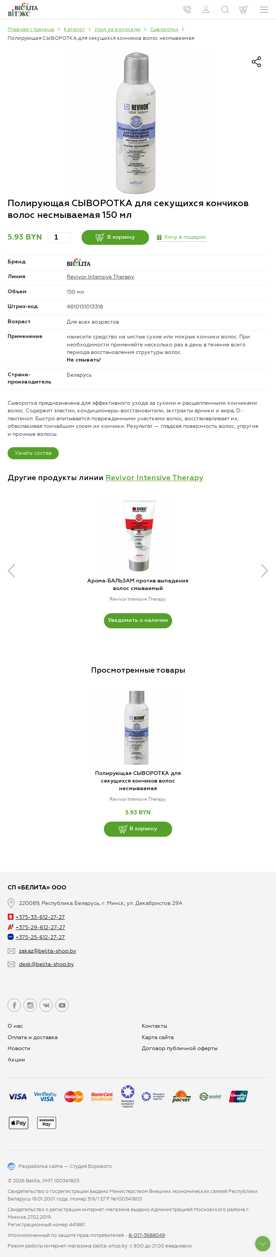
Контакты (154, 1026)
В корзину (115, 237)
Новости (19, 1048)
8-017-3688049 (147, 1235)
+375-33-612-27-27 (36, 917)
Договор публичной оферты (180, 1048)
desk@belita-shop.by (46, 964)
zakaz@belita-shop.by (47, 951)
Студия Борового (91, 1166)
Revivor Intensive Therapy (100, 277)
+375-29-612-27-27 (36, 927)
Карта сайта (158, 1037)
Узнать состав (33, 453)
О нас (15, 1026)
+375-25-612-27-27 (36, 937)
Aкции (16, 1060)
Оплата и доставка (33, 1037)
